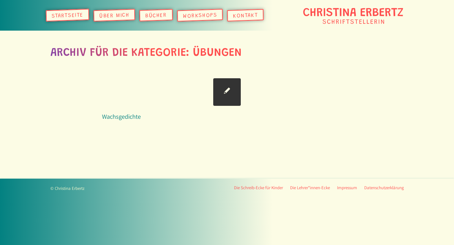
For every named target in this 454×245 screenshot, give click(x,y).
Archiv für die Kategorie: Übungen (146, 53)
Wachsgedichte (121, 116)
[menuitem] (67, 15)
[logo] (353, 15)
